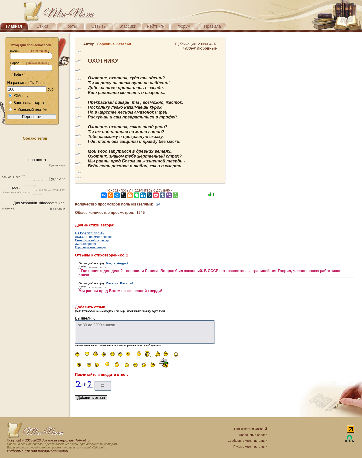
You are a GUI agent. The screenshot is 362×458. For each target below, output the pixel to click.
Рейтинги (156, 26)
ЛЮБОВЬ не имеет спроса (93, 237)
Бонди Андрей (117, 263)
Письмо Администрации (250, 446)
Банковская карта (26, 103)
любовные (207, 48)
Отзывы (99, 26)
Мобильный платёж (28, 110)
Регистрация (39, 51)
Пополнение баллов (253, 435)
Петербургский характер (92, 240)
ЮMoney (18, 96)
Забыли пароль (37, 62)
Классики (127, 26)
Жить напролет (85, 244)
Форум (184, 26)
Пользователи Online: (250, 429)
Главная (14, 26)
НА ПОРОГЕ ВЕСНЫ (90, 233)
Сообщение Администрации (247, 440)
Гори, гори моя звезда (90, 247)
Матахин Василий (119, 283)
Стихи (42, 26)
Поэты (71, 26)
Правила (212, 26)
